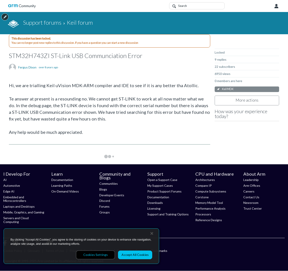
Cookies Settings (95, 255)
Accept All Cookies (135, 255)
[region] (81, 246)
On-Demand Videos (65, 191)
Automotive (11, 185)
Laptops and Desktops (19, 206)
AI (5, 180)
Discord (104, 201)
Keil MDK (228, 89)
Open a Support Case (162, 180)
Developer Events (111, 195)
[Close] (152, 233)
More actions (247, 100)
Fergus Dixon (27, 67)
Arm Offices (251, 185)
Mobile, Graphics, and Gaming (23, 212)
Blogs (103, 189)
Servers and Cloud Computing (16, 220)
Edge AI (8, 191)
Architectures (205, 180)
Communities (108, 183)
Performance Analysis (210, 208)
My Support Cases (160, 185)
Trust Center (252, 208)
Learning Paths (61, 185)
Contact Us (251, 197)
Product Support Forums (164, 191)
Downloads (155, 203)
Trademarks (159, 251)
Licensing (153, 208)
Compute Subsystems (210, 191)
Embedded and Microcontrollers (14, 199)
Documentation (62, 180)
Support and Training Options (168, 214)
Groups (104, 212)
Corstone (202, 197)
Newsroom (250, 203)
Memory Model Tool (209, 203)
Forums (104, 206)
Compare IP (203, 185)
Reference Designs (208, 220)
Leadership (251, 180)
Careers (248, 191)
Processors (203, 214)
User (276, 6)
